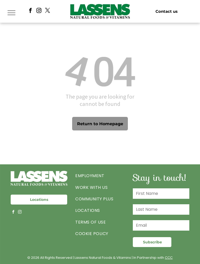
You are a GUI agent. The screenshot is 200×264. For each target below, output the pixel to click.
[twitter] (47, 11)
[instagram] (39, 11)
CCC (169, 257)
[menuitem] (99, 176)
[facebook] (30, 11)
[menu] (11, 13)
